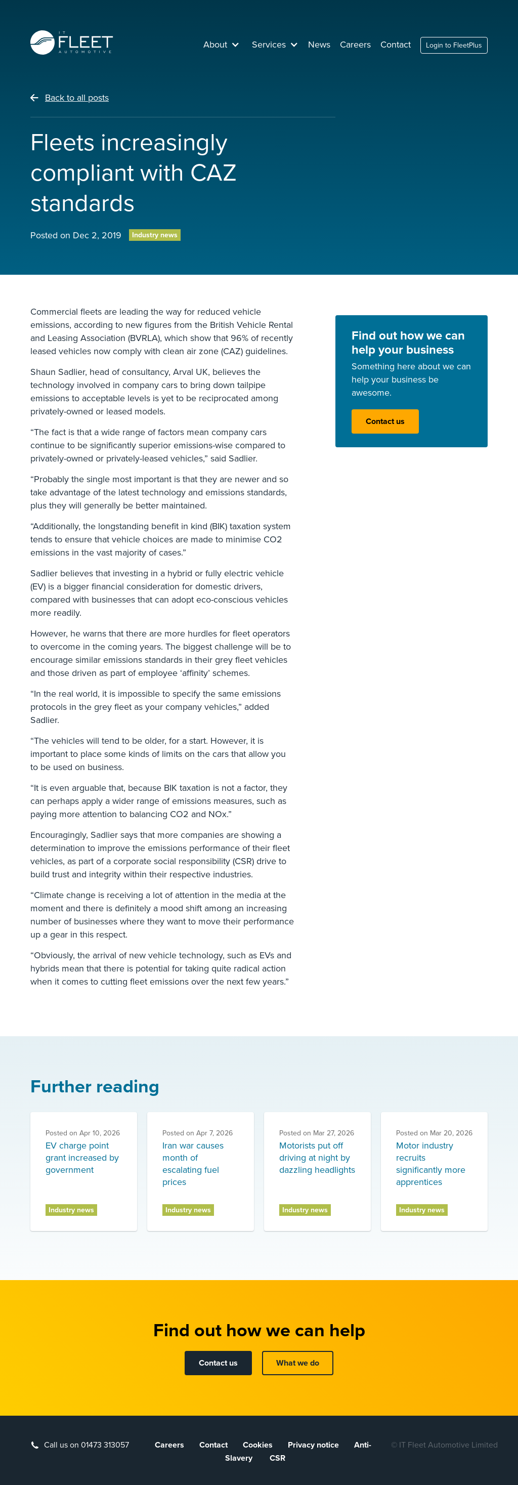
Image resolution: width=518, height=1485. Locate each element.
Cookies (258, 1445)
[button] (221, 44)
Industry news (155, 235)
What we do (297, 1363)
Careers (355, 44)
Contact (395, 44)
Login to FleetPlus (454, 45)
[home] (71, 42)
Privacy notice (313, 1445)
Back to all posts (77, 97)
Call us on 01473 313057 (86, 1445)
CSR (277, 1458)
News (319, 44)
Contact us (385, 421)
